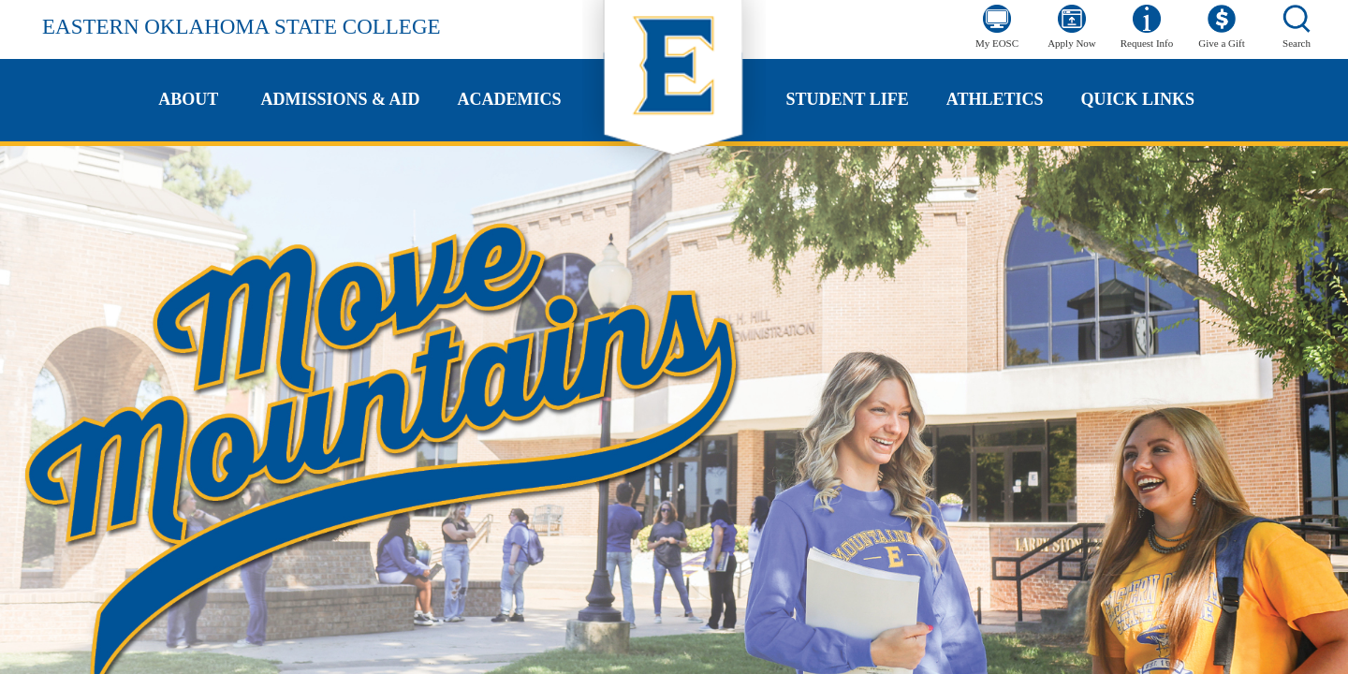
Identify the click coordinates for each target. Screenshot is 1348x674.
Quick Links (1137, 99)
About (188, 99)
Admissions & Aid (339, 99)
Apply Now (1072, 43)
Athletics (995, 99)
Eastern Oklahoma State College (241, 26)
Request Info (1147, 43)
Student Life (847, 99)
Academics (510, 99)
